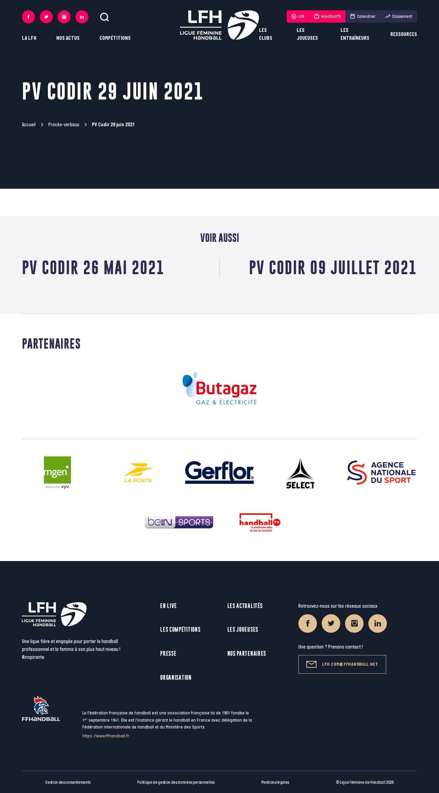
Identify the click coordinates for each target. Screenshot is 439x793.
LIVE (298, 16)
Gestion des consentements (68, 782)
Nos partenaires (246, 653)
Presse (168, 653)
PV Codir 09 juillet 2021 (333, 267)
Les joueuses (307, 34)
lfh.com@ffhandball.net (342, 664)
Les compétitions (180, 629)
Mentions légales (275, 782)
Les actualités (245, 606)
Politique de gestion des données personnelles (175, 782)
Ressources (403, 34)
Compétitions (115, 38)
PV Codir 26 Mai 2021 (93, 267)
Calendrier (363, 16)
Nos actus (68, 38)
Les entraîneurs (355, 34)
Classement (398, 16)
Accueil (29, 124)
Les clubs (265, 34)
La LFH (29, 38)
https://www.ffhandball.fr (105, 736)
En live (168, 606)
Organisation (175, 677)
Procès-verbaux (63, 124)
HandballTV (327, 16)
